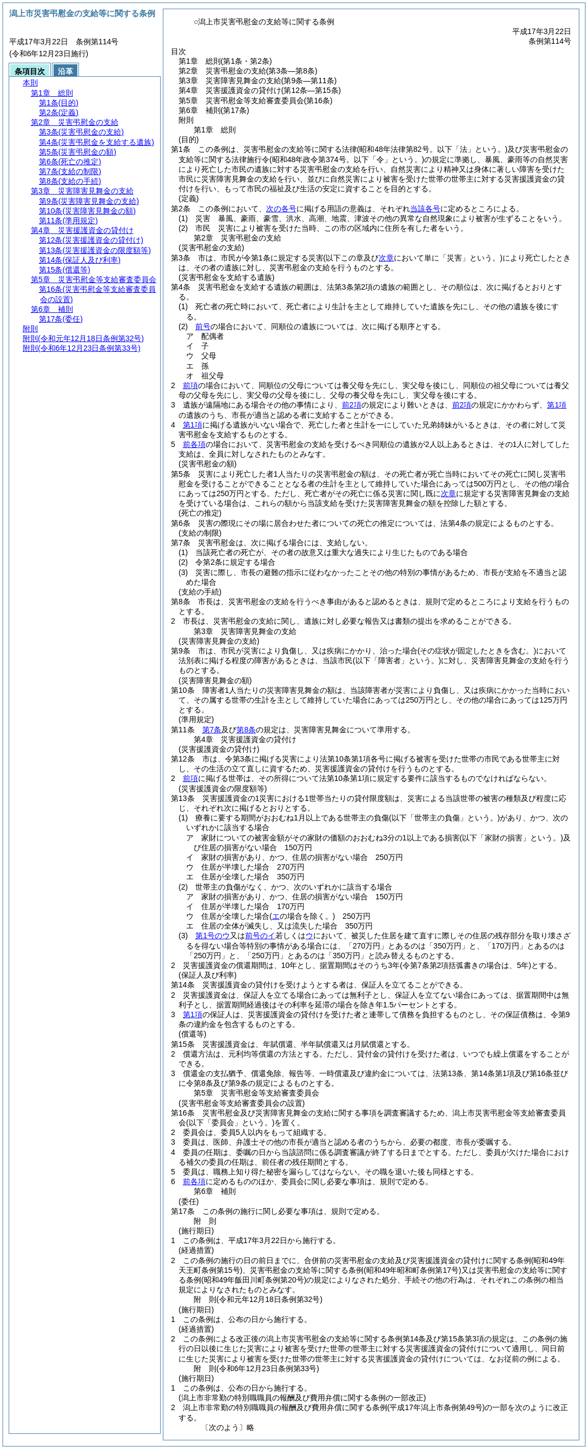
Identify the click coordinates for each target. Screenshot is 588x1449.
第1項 (556, 404)
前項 (190, 385)
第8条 (246, 729)
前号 (202, 326)
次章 (448, 493)
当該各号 (425, 208)
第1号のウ (212, 935)
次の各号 (281, 208)
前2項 (351, 404)
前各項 (194, 444)
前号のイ (260, 935)
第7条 (212, 729)
